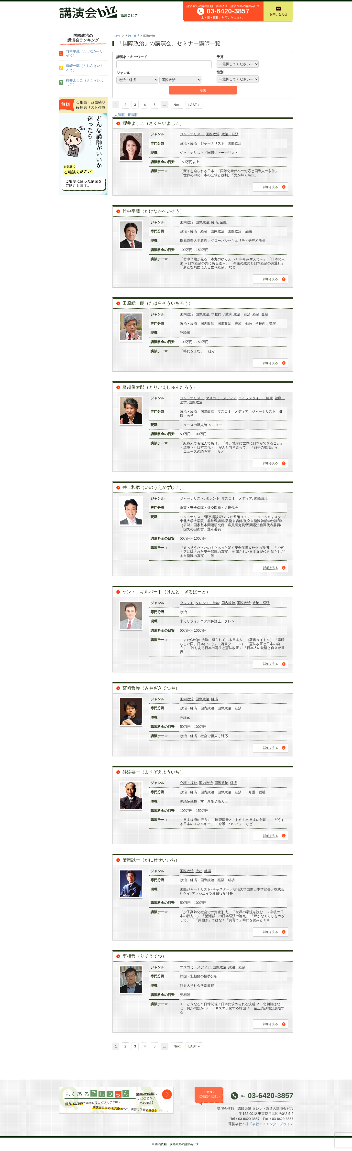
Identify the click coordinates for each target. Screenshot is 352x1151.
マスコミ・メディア (221, 398)
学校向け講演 (221, 314)
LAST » (193, 105)
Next (177, 105)
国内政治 (187, 222)
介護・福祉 (188, 783)
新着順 (132, 115)
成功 (199, 871)
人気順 (119, 115)
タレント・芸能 (208, 603)
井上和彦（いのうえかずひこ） (153, 487)
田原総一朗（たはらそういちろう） (157, 303)
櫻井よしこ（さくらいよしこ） (153, 123)
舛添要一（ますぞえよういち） (153, 772)
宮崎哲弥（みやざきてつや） (151, 688)
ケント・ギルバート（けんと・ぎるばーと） (166, 591)
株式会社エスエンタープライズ (269, 1124)
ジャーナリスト (192, 134)
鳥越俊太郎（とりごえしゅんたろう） (159, 387)
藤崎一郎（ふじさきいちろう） (85, 68)
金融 (223, 222)
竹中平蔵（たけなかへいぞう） (153, 211)
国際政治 (213, 134)
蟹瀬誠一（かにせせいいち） (151, 860)
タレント (213, 498)
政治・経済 (132, 36)
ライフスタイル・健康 (256, 398)
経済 (214, 222)
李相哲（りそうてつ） (144, 956)
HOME (116, 36)
